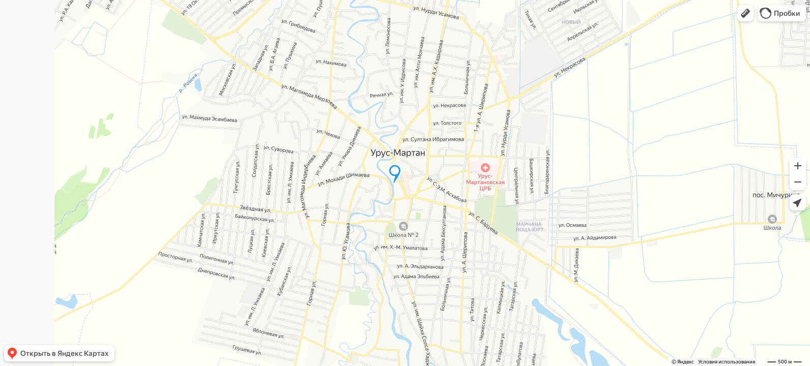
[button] (745, 13)
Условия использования (726, 361)
